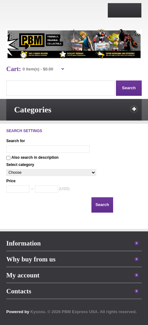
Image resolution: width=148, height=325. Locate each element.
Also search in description (34, 157)
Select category (20, 164)
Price (10, 181)
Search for (15, 141)
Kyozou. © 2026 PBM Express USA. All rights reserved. (83, 311)
